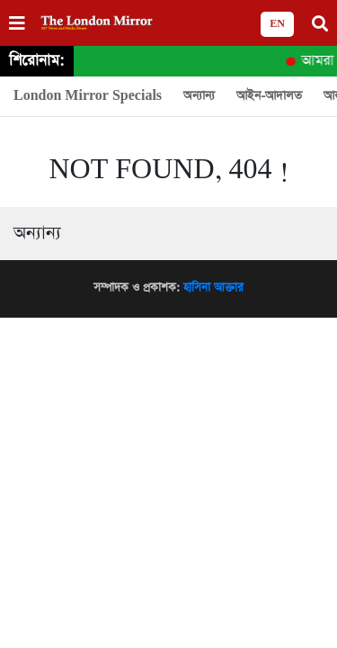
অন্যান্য (199, 95)
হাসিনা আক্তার (213, 287)
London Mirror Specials (87, 95)
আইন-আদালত (269, 95)
